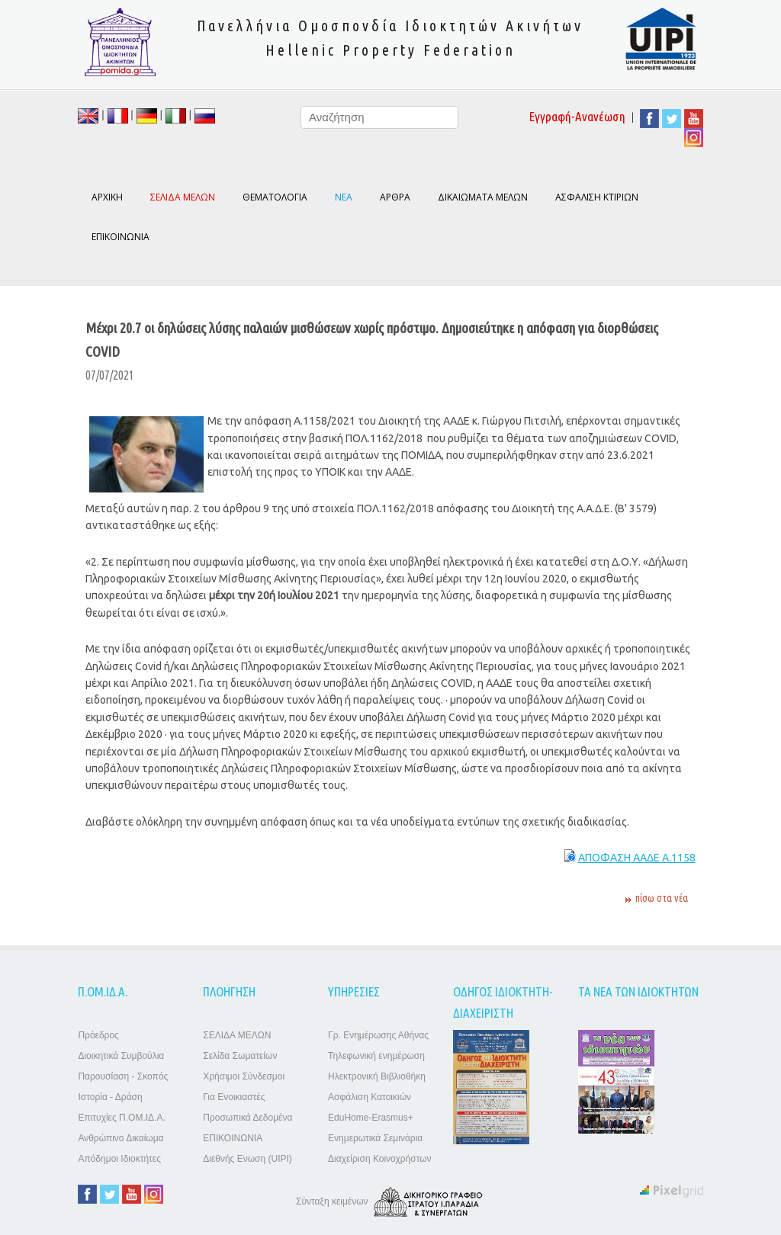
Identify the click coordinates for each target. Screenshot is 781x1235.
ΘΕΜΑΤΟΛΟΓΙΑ (275, 197)
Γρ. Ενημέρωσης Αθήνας (378, 1035)
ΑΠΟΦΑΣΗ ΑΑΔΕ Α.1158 (637, 858)
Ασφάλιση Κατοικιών (369, 1097)
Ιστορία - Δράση (110, 1097)
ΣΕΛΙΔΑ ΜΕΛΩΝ (237, 1035)
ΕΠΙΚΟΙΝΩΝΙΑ (120, 236)
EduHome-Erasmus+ (370, 1117)
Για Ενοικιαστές (234, 1097)
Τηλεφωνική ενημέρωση (376, 1056)
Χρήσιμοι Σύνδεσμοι (243, 1076)
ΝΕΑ (343, 197)
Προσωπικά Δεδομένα (247, 1117)
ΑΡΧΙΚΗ (107, 197)
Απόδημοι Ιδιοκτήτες (119, 1158)
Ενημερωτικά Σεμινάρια (375, 1138)
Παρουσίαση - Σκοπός (123, 1076)
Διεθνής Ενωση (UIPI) (247, 1158)
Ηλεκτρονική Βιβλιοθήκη (377, 1076)
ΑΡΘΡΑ (395, 197)
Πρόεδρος (98, 1035)
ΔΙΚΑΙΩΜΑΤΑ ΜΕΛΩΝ (483, 197)
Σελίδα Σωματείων (240, 1056)
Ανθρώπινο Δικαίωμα (120, 1138)
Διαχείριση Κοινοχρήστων (380, 1158)
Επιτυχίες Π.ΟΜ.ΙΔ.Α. (121, 1117)
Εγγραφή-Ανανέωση (577, 116)
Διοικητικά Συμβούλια (121, 1056)
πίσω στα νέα (661, 898)
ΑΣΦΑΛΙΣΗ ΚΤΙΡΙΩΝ (596, 197)
